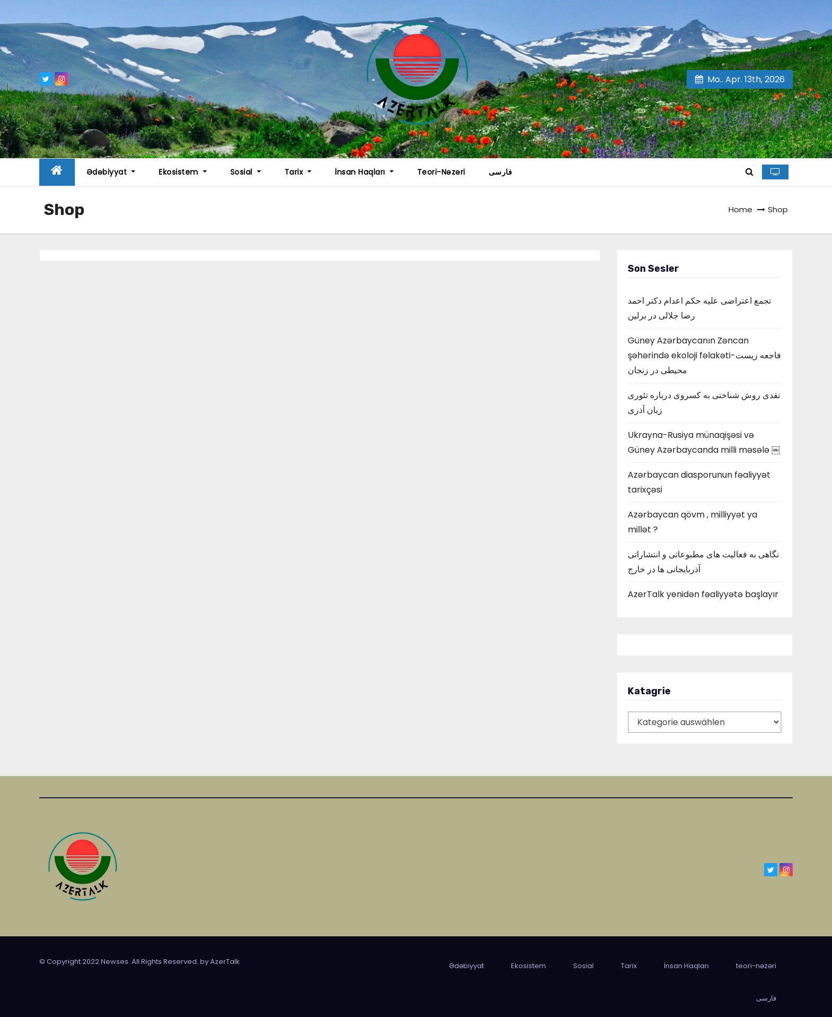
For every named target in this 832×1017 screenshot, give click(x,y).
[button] (749, 172)
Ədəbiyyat (111, 172)
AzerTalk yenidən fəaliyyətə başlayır (703, 594)
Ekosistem (183, 172)
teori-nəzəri (441, 172)
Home (740, 209)
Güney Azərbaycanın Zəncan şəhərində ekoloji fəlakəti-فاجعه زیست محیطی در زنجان (704, 355)
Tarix (298, 172)
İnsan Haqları (364, 172)
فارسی (501, 172)
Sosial (245, 172)
